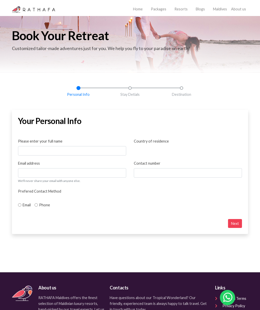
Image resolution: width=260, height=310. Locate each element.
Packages (158, 9)
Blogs (200, 9)
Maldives (220, 9)
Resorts (181, 9)
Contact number (147, 163)
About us (238, 9)
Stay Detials (130, 94)
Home (139, 8)
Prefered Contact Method (39, 191)
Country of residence (151, 141)
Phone (44, 205)
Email (27, 205)
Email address (29, 163)
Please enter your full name (40, 141)
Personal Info (78, 94)
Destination (181, 94)
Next (235, 223)
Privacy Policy (230, 306)
